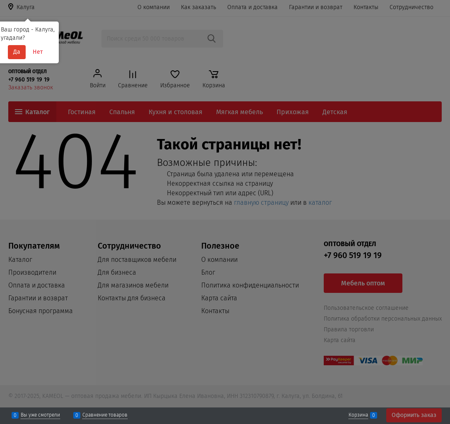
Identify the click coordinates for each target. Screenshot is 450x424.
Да (16, 51)
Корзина (358, 415)
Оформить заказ (414, 415)
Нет (38, 51)
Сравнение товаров (105, 415)
